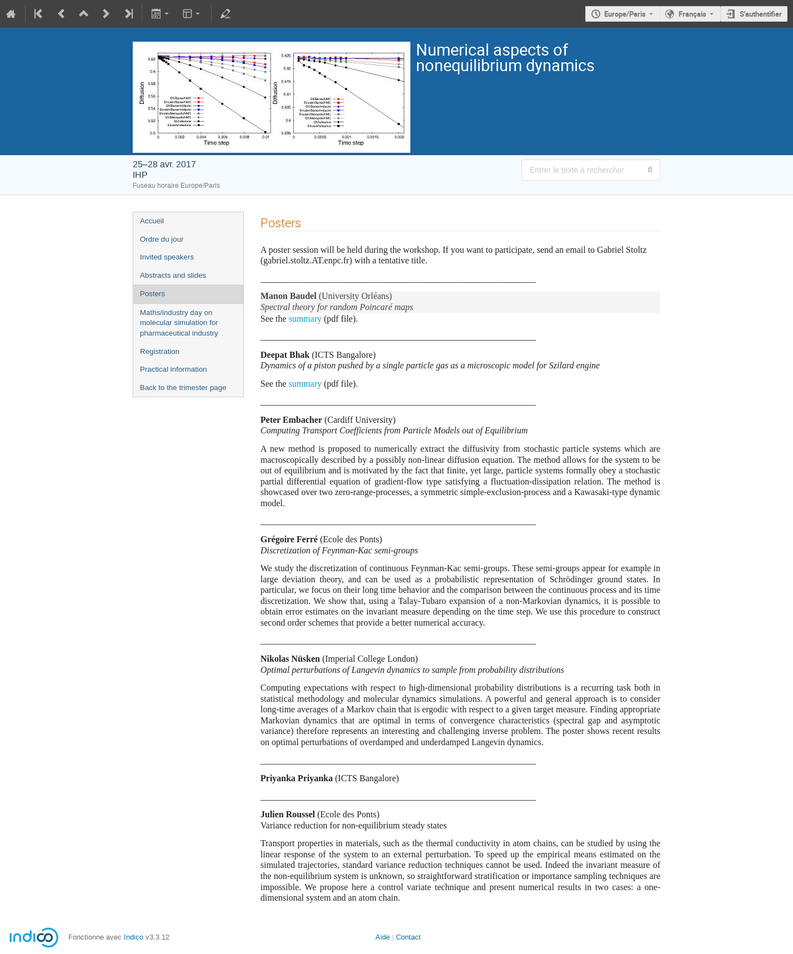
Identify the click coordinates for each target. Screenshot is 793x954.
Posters (152, 293)
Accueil (152, 221)
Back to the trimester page (183, 387)
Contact (408, 937)
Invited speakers (167, 257)
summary (305, 318)
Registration (159, 351)
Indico (133, 937)
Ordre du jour (162, 239)
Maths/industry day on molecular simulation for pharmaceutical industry (179, 322)
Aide (382, 937)
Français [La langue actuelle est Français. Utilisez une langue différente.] (692, 14)
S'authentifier (761, 14)
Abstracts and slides (173, 275)
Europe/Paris (625, 14)
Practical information (173, 369)
